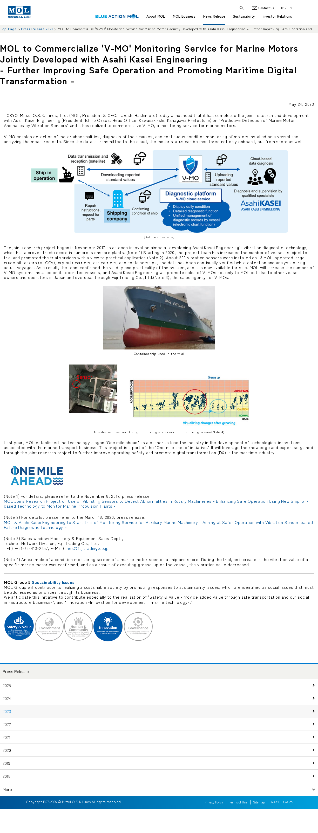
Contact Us (266, 8)
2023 (7, 711)
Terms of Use (238, 802)
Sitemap (259, 802)
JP (282, 7)
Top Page (8, 28)
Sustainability (244, 16)
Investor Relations (277, 16)
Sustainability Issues (53, 582)
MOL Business (184, 16)
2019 (6, 763)
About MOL (155, 16)
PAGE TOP (279, 802)
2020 (7, 750)
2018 (6, 776)
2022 (7, 724)
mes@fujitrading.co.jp (87, 548)
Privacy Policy (214, 802)
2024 (7, 698)
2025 (7, 685)
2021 (6, 737)
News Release (214, 16)
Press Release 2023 (37, 28)
